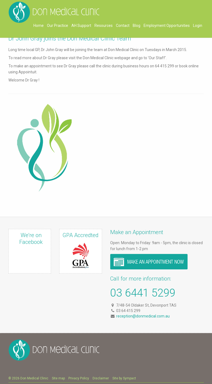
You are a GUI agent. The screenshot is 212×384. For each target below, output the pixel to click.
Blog (136, 25)
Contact (122, 25)
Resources (103, 25)
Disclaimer (101, 378)
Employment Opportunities (167, 25)
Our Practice (57, 25)
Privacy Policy (78, 378)
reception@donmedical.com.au (143, 316)
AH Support (81, 25)
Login (197, 25)
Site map (58, 378)
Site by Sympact (124, 378)
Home (38, 25)
